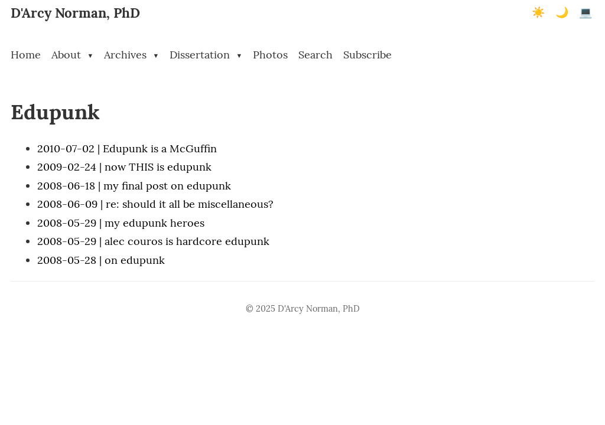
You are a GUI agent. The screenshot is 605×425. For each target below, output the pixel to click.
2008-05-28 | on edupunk (101, 260)
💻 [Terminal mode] (585, 12)
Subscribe (367, 54)
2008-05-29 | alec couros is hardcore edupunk (153, 241)
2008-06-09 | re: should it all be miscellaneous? (155, 204)
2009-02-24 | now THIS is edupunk (124, 167)
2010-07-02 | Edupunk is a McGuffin (127, 148)
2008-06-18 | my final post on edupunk (134, 185)
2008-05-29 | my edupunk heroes (120, 223)
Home (26, 54)
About (72, 54)
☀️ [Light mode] (538, 12)
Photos (270, 54)
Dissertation (206, 54)
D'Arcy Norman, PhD (75, 12)
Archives (131, 54)
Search (315, 54)
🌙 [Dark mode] (561, 12)
